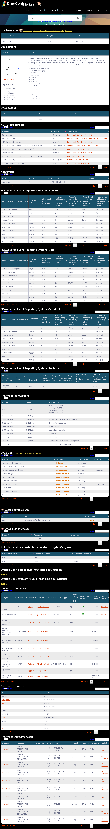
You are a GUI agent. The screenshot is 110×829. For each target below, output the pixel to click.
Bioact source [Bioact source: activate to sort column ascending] (95, 598)
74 (99, 364)
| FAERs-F (48, 31)
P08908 (31, 640)
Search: (99, 127)
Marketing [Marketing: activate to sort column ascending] (95, 743)
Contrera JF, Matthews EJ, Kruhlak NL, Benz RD (84, 145)
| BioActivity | (68, 31)
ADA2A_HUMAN (43, 622)
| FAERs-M (54, 31)
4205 (3, 717)
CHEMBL (104, 607)
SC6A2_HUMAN (43, 631)
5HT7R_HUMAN (43, 648)
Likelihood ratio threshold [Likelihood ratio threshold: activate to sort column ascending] (46, 201)
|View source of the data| (34, 453)
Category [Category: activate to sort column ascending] (22, 743)
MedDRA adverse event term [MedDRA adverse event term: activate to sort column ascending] (14, 201)
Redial (70, 10)
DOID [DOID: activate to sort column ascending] (99, 459)
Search (28, 10)
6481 (3, 728)
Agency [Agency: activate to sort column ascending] (32, 178)
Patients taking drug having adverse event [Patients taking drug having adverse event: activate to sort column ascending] (60, 201)
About (78, 10)
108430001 (6, 700)
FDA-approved (46, 21)
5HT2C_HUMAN (43, 607)
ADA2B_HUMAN (43, 664)
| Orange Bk (60, 31)
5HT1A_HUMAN (43, 640)
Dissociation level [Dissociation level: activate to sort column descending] (9, 554)
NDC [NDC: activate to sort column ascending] (49, 743)
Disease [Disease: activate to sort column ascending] (5, 459)
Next (106, 167)
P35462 (31, 671)
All (40, 21)
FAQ (106, 10)
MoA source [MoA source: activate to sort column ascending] (105, 598)
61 (99, 245)
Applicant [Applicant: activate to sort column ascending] (38, 535)
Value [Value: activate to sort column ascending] (56, 131)
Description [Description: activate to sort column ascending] (54, 402)
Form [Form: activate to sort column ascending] (57, 743)
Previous (93, 167)
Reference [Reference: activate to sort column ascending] (72, 131)
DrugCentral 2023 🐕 (24, 3)
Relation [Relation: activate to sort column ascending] (60, 459)
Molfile (5, 79)
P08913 (31, 622)
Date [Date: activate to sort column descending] (4, 178)
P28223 (30, 615)
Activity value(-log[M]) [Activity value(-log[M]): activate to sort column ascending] (74, 597)
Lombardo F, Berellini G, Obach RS (80, 135)
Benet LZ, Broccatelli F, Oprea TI (79, 149)
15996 (4, 703)
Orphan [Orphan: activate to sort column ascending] (92, 178)
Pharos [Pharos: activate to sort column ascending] (32, 598)
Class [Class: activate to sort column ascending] (20, 598)
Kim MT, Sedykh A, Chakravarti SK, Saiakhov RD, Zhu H (87, 138)
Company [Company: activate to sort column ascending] (55, 178)
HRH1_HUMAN (42, 676)
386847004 (6, 707)
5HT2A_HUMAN (43, 615)
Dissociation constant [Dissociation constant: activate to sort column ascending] (44, 554)
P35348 (31, 656)
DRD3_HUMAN (42, 671)
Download (89, 10)
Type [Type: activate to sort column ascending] (65, 598)
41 (99, 305)
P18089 (31, 664)
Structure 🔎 (40, 10)
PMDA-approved (67, 21)
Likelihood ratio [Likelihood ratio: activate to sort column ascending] (34, 201)
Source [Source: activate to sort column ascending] (47, 692)
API (63, 10)
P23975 (63, 24)
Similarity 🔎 (53, 10)
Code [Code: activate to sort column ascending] (29, 402)
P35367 (31, 676)
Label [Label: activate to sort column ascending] (104, 743)
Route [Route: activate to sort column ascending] (85, 743)
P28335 (31, 607)
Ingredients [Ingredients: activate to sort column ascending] (74, 535)
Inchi (10, 79)
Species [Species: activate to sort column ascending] (5, 516)
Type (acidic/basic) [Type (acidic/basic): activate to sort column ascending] (83, 554)
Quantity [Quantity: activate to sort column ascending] (75, 743)
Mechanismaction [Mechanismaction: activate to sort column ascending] (84, 598)
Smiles (14, 79)
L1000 (99, 10)
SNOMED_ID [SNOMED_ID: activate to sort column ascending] (83, 459)
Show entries (7, 127)
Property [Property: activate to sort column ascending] (6, 131)
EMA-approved (56, 21)
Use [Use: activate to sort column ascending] (26, 516)
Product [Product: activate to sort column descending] (5, 535)
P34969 (31, 648)
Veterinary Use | (28, 31)
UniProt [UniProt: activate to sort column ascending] (41, 598)
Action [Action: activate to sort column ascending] (54, 598)
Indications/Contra (39, 31)
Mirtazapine (6, 749)
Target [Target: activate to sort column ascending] (5, 598)
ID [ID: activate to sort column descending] (3, 692)
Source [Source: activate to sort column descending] (5, 402)
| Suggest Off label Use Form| (20, 453)
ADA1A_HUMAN (43, 656)
